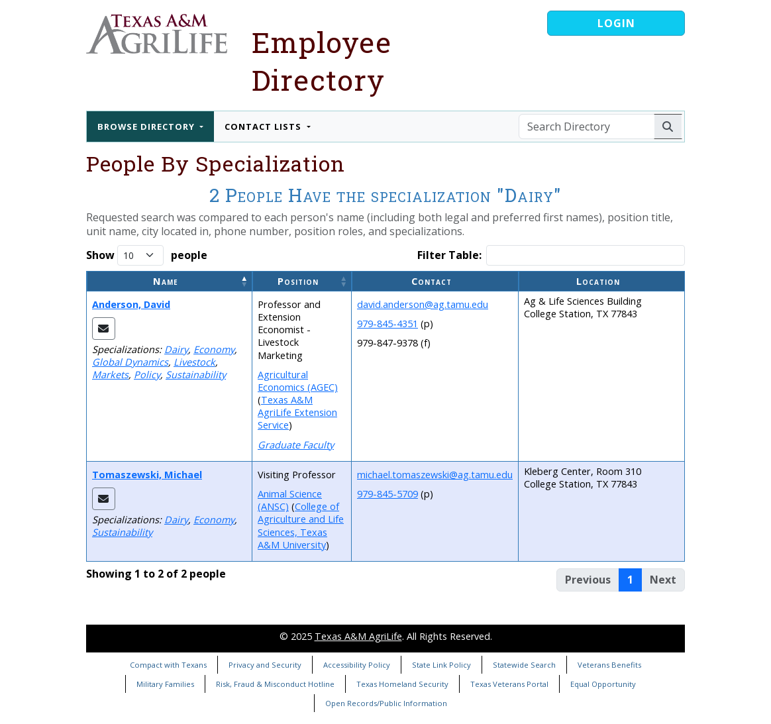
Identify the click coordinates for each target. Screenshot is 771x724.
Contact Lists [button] (264, 126)
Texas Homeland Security (402, 684)
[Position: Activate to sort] (302, 281)
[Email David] (103, 328)
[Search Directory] (586, 126)
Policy (147, 374)
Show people (146, 255)
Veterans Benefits (609, 665)
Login (616, 23)
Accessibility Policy (356, 665)
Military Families (165, 684)
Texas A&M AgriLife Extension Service (297, 412)
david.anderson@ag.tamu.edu (422, 304)
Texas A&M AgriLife (358, 636)
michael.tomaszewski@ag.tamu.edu (435, 474)
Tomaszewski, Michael (147, 474)
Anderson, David (131, 304)
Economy (213, 349)
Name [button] (165, 281)
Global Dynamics (130, 362)
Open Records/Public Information (386, 703)
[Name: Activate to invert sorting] (169, 281)
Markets (110, 374)
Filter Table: (449, 255)
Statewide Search (524, 665)
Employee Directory (321, 61)
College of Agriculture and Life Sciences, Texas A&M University (301, 525)
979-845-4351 (387, 323)
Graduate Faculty (296, 445)
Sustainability (196, 374)
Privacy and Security (265, 665)
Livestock (194, 362)
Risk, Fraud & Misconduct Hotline (275, 684)
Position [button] (298, 281)
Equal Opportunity (603, 684)
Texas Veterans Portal (509, 684)
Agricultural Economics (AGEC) (298, 380)
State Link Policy (441, 665)
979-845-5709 (387, 494)
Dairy (176, 349)
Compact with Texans (168, 665)
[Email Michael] (103, 499)
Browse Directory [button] (147, 126)
